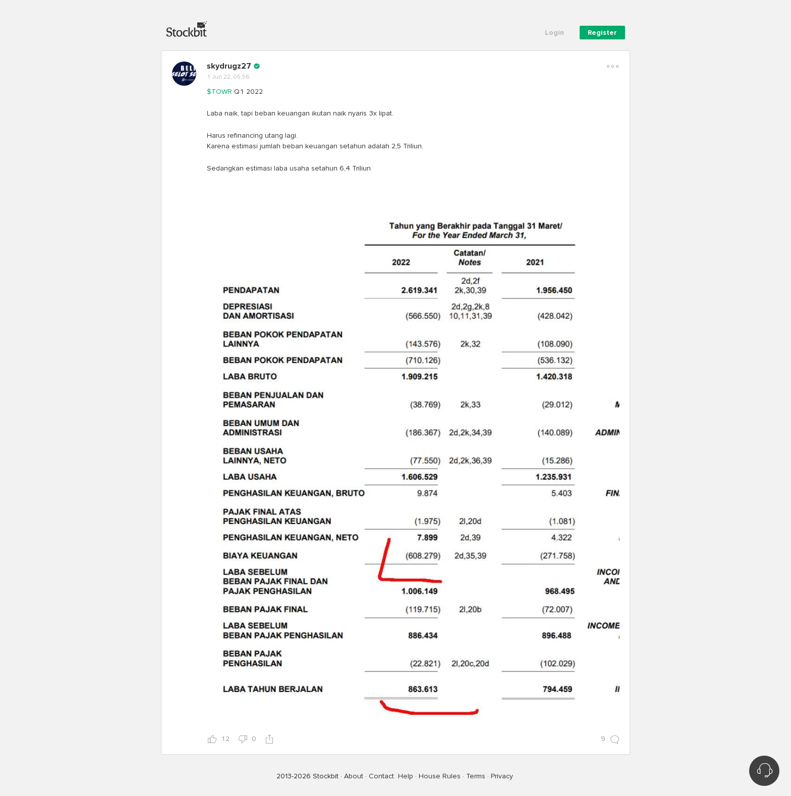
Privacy (502, 776)
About (353, 776)
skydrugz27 (229, 66)
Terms (475, 776)
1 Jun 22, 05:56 (228, 77)
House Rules (440, 776)
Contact (381, 776)
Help (405, 776)
